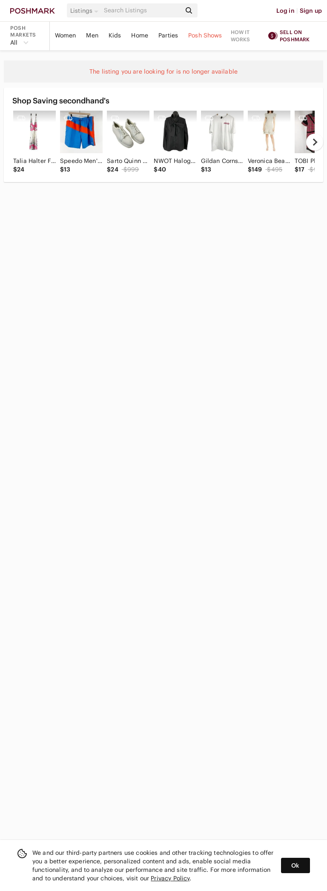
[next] (314, 142)
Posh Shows (205, 35)
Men (92, 35)
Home (139, 35)
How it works (240, 36)
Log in (285, 10)
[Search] (142, 10)
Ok (295, 865)
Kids (115, 35)
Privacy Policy (170, 878)
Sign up (311, 10)
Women (65, 35)
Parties (168, 35)
